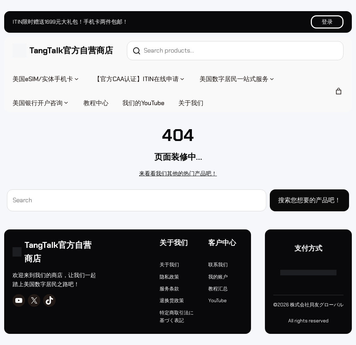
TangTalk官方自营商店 (71, 50)
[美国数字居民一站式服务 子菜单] (272, 78)
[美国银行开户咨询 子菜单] (66, 102)
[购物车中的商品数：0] (338, 91)
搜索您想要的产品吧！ (309, 200)
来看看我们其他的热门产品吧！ (178, 173)
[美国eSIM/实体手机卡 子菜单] (76, 78)
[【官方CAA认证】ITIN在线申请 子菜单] (182, 78)
